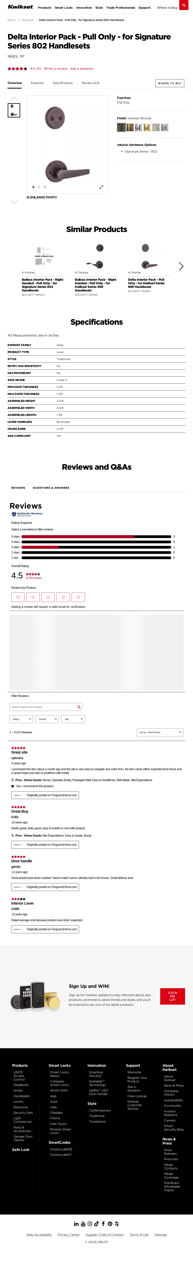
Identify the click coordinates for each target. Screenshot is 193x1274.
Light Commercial (22, 1120)
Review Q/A (90, 83)
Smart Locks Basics (59, 1074)
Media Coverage (171, 1175)
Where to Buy (167, 7)
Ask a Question (133, 1088)
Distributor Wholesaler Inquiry (172, 1186)
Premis (55, 1118)
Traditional (96, 1116)
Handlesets (22, 1096)
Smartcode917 (60, 1155)
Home (11, 20)
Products (44, 7)
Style (99, 7)
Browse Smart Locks (60, 1131)
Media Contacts (170, 1166)
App (53, 1096)
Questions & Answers (51, 487)
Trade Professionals (120, 7)
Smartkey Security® (96, 1074)
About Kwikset (169, 1078)
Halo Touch (58, 1124)
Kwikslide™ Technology (97, 1083)
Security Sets (23, 1112)
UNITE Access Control (19, 1076)
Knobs (18, 1090)
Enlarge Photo (42, 197)
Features (37, 83)
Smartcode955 (61, 1149)
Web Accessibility (39, 1235)
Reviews (18, 487)
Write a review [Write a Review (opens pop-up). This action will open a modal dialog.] (55, 68)
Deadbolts (21, 1085)
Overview (15, 83)
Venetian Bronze (134, 118)
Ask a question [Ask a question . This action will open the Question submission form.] (81, 68)
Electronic (21, 1107)
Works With (59, 1090)
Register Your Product (137, 1079)
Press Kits (171, 1159)
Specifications (63, 83)
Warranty (134, 1072)
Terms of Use (139, 1235)
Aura (53, 1101)
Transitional (97, 1121)
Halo (53, 1107)
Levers (18, 1101)
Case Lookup (137, 1096)
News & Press (173, 1085)
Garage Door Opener (23, 1138)
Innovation (84, 7)
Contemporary (100, 1110)
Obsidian (56, 1112)
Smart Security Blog (174, 1127)
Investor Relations (170, 1113)
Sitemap (161, 1235)
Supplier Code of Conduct (105, 1235)
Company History (171, 1092)
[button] (67, 144)
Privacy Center (69, 1235)
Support (145, 7)
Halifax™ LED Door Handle (98, 1092)
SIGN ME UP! (172, 996)
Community (172, 1106)
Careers (169, 1120)
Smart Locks (64, 7)
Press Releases (170, 1151)
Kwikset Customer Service (134, 1105)
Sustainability (173, 1100)
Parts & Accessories (22, 1129)
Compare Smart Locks (59, 1083)
